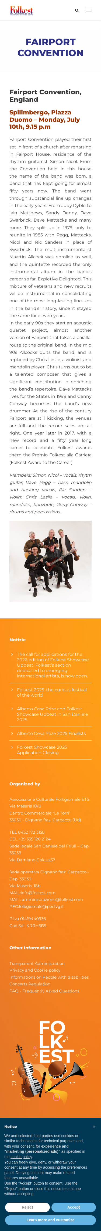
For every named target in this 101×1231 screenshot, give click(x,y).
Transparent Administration (37, 963)
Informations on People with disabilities (49, 977)
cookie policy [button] (21, 1157)
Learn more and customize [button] (50, 1220)
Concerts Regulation (29, 983)
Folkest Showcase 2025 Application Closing (42, 750)
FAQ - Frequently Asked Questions (44, 990)
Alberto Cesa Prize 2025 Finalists (51, 733)
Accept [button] (73, 1207)
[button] (94, 1126)
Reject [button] (27, 1207)
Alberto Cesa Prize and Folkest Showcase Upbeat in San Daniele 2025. (52, 714)
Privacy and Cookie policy (34, 970)
